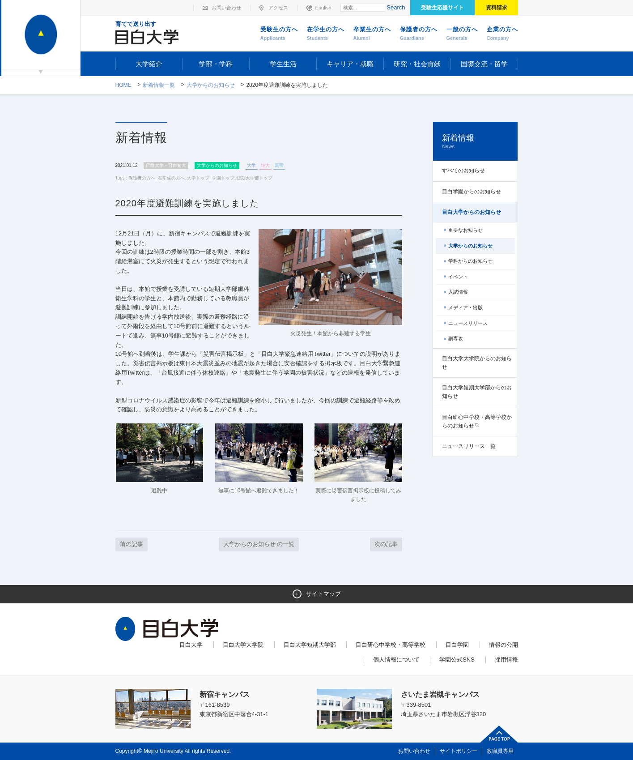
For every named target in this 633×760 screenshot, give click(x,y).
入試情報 (458, 292)
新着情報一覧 (159, 85)
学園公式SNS (457, 659)
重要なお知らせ (465, 230)
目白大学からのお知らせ (471, 212)
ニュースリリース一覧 (469, 446)
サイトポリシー (458, 751)
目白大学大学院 (243, 644)
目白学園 (457, 644)
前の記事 (131, 544)
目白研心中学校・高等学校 (390, 644)
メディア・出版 (465, 307)
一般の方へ (462, 34)
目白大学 (191, 644)
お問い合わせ (226, 7)
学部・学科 (216, 64)
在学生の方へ (325, 34)
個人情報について (396, 659)
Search (396, 7)
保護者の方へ (419, 34)
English (323, 7)
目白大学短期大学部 (310, 644)
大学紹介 (149, 64)
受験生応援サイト (442, 7)
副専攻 (455, 338)
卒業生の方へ (372, 34)
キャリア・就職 (350, 64)
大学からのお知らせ (211, 85)
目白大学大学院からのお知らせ (477, 362)
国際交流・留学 (484, 64)
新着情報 (475, 141)
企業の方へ (502, 34)
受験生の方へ (279, 34)
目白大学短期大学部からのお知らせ (477, 391)
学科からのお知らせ (470, 261)
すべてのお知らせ (463, 170)
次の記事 (386, 544)
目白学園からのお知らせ (471, 191)
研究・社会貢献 (417, 64)
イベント (458, 276)
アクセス (278, 7)
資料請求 (496, 7)
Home (123, 85)
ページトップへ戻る (499, 734)
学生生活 (283, 64)
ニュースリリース (468, 323)
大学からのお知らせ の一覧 (259, 544)
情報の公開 (503, 644)
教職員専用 (500, 751)
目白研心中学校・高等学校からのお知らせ (477, 421)
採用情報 (506, 659)
